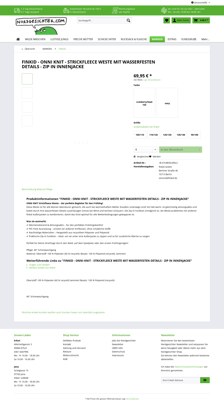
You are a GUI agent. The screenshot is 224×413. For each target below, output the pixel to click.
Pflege (49, 189)
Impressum (118, 355)
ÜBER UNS (117, 348)
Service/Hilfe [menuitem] (199, 2)
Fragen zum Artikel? (38, 264)
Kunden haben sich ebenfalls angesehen (83, 312)
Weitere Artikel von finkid (40, 267)
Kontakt (67, 344)
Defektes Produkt (72, 340)
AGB (65, 359)
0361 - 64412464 (196, 8)
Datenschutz (118, 351)
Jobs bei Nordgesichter (124, 340)
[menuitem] (104, 21)
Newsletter (117, 344)
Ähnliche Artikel (30, 312)
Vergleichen (141, 156)
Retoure (67, 351)
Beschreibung (29, 189)
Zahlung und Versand (74, 348)
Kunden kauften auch (50, 312)
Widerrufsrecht (71, 355)
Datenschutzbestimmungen (189, 366)
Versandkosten (132, 398)
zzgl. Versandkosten (152, 79)
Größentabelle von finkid (146, 126)
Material (41, 189)
